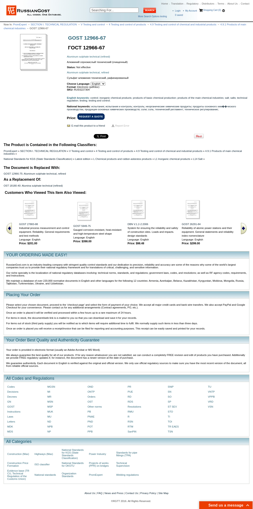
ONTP (91, 391)
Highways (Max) (43, 454)
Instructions (13, 411)
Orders (92, 396)
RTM (130, 426)
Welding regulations (127, 474)
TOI (170, 421)
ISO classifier (42, 464)
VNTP (211, 391)
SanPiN (132, 431)
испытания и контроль (119, 106)
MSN (50, 401)
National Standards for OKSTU (73, 464)
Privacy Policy (148, 493)
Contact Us (131, 493)
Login (177, 11)
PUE (130, 391)
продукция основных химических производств (112, 109)
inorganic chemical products (116, 97)
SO (169, 396)
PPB (90, 431)
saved (179, 15)
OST (90, 401)
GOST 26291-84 (191, 224)
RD (129, 396)
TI (169, 416)
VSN (210, 406)
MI (48, 391)
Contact (245, 3)
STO (170, 411)
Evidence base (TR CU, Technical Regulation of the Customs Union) (18, 474)
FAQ (99, 493)
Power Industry (97, 454)
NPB (50, 426)
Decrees (12, 396)
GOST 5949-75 (82, 226)
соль (151, 109)
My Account (191, 11)
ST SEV (172, 406)
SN (169, 391)
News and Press (113, 493)
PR (129, 386)
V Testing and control (93, 24)
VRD (210, 401)
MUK (50, 411)
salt (227, 97)
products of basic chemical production (154, 97)
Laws (10, 416)
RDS (130, 401)
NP (49, 431)
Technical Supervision (123, 464)
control (94, 97)
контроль (138, 106)
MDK (10, 426)
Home (164, 3)
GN (9, 401)
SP (169, 401)
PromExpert (20, 24)
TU (209, 386)
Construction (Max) (18, 454)
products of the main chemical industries (200, 97)
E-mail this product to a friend (88, 125)
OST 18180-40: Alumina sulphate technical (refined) (33, 185)
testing (83, 100)
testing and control (99, 100)
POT (90, 426)
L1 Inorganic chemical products (172, 159)
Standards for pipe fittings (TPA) (126, 454)
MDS (10, 431)
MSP (50, 406)
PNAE (91, 416)
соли (144, 109)
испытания (97, 106)
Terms (220, 3)
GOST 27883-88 (28, 224)
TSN (170, 431)
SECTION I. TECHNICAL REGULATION (54, 24)
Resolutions (134, 406)
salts (233, 97)
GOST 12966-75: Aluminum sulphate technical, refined (35, 173)
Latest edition (83, 159)
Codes (11, 386)
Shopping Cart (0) (212, 10)
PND (90, 421)
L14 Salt (198, 159)
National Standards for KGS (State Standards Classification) (38, 159)
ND (49, 421)
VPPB (211, 396)
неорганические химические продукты (168, 106)
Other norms (95, 406)
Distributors (208, 3)
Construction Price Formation (17, 464)
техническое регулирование (201, 109)
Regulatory (193, 3)
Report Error (122, 125)
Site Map (163, 493)
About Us (232, 3)
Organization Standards (69, 475)
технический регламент (169, 109)
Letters (11, 421)
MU (49, 416)
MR (49, 396)
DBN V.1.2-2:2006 (138, 224)
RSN (130, 421)
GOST (11, 406)
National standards (45, 474)
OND (90, 386)
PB (89, 411)
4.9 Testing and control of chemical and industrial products (183, 24)
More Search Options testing (152, 16)
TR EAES (173, 426)
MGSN (51, 386)
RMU (130, 411)
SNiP (171, 386)
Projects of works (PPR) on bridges (99, 464)
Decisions (12, 391)
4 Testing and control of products (127, 24)
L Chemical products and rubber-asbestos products (122, 159)
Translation (177, 3)
